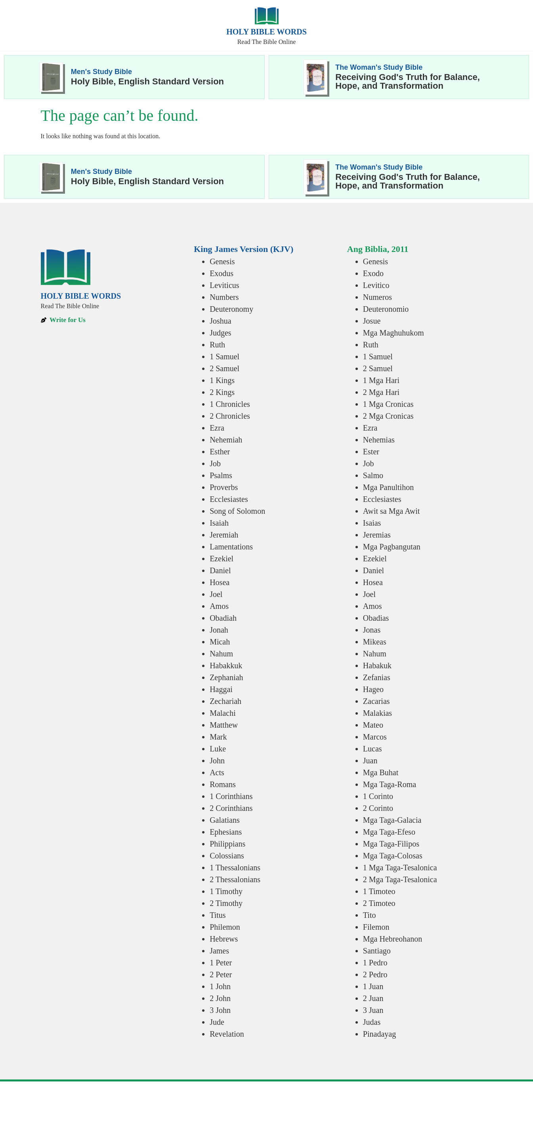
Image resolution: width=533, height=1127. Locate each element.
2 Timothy (226, 903)
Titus (217, 915)
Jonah (219, 629)
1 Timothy (226, 891)
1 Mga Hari (381, 380)
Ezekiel (221, 558)
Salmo (373, 475)
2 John (220, 998)
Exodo (373, 273)
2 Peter (221, 974)
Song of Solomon (237, 511)
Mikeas (374, 641)
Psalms (221, 475)
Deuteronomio (386, 309)
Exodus (221, 273)
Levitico (376, 285)
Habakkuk (226, 665)
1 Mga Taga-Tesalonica (400, 867)
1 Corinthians (231, 796)
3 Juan (373, 1010)
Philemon (225, 927)
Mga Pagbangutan (391, 546)
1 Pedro (375, 962)
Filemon (376, 927)
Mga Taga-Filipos (391, 843)
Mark (218, 736)
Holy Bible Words (266, 31)
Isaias (372, 523)
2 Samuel (224, 368)
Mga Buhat (380, 772)
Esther (220, 451)
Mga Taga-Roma (389, 784)
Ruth (217, 344)
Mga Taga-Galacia (392, 820)
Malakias (377, 713)
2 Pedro (375, 974)
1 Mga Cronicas (388, 404)
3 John (220, 1010)
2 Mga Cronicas (388, 416)
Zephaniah (226, 677)
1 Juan (373, 986)
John (217, 760)
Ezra (217, 427)
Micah (220, 641)
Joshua (220, 321)
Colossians (227, 855)
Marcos (375, 736)
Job (215, 463)
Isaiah (219, 523)
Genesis (222, 261)
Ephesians (226, 832)
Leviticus (224, 285)
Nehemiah (226, 439)
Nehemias (379, 439)
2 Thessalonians (235, 879)
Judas (371, 1022)
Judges (220, 332)
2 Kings (222, 392)
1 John (220, 986)
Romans (223, 784)
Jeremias (377, 534)
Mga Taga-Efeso (389, 832)
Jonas (371, 629)
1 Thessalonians (235, 867)
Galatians (225, 820)
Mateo (373, 725)
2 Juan (373, 998)
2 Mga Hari (381, 392)
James (219, 950)
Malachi (223, 713)
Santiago (377, 950)
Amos (219, 606)
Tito (369, 915)
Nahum (221, 653)
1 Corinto (378, 796)
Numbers (224, 297)
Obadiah (223, 618)
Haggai (221, 689)
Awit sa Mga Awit (391, 511)
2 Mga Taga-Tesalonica (400, 879)
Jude (217, 1022)
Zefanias (376, 677)
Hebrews (224, 938)
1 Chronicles (230, 404)
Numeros (377, 297)
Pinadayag (379, 1034)
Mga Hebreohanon (392, 938)
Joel (216, 594)
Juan (370, 760)
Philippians (227, 843)
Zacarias (376, 701)
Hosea (219, 582)
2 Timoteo (379, 903)
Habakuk (377, 665)
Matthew (224, 725)
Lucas (372, 748)
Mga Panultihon (388, 487)
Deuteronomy (231, 309)
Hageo (373, 689)
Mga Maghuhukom (393, 332)
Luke (218, 748)
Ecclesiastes (229, 499)
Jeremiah (224, 534)
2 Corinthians (231, 808)
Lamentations (231, 546)
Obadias (376, 618)
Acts (217, 772)
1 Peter (221, 962)
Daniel (220, 570)
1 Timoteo (379, 891)
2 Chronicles (230, 416)
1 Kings (222, 380)
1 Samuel (224, 356)
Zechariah (225, 701)
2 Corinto (378, 808)
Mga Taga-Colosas (392, 855)
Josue (371, 321)
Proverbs (224, 487)
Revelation (227, 1034)
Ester (371, 451)
